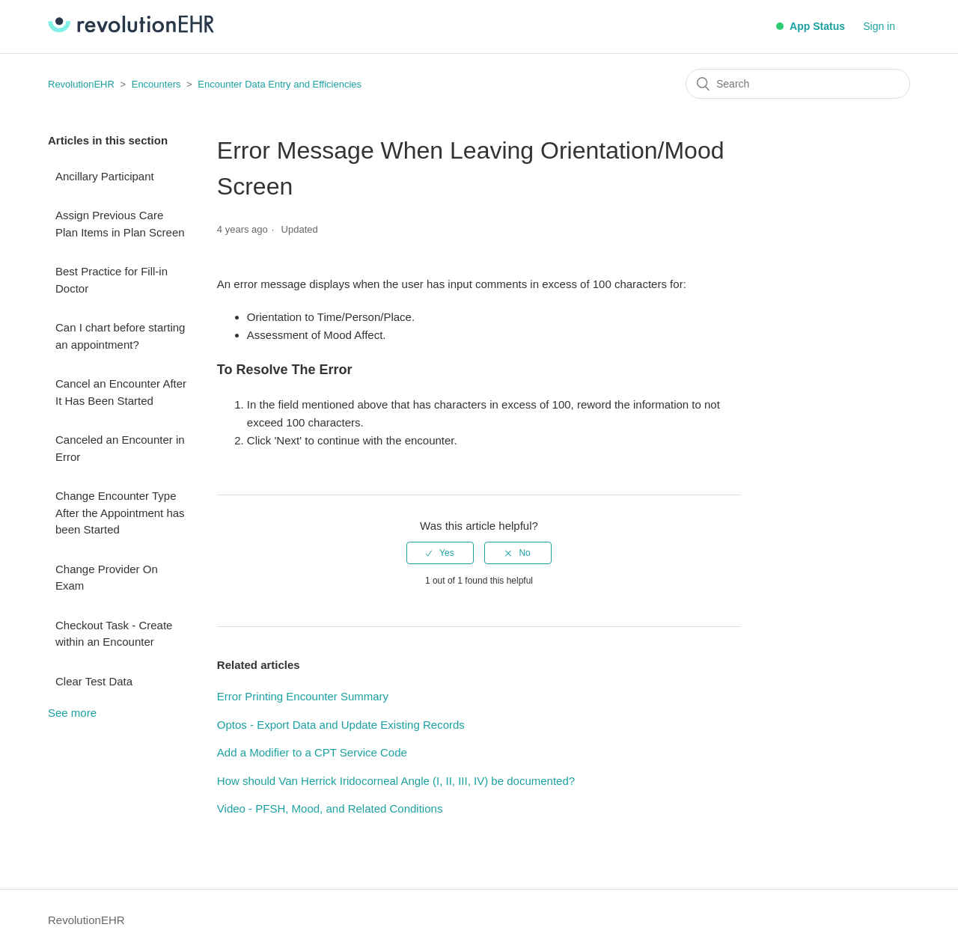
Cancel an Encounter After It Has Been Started (120, 392)
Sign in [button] (879, 26)
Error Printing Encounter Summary (302, 696)
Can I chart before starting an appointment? (120, 336)
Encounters (156, 84)
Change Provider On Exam (106, 578)
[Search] (798, 84)
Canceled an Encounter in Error (120, 448)
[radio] (440, 553)
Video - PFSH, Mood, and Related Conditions (330, 808)
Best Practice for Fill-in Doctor (111, 280)
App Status (810, 26)
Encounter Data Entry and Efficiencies (279, 84)
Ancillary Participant (104, 176)
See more (72, 712)
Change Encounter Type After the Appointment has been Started (120, 512)
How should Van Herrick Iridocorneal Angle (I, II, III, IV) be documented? (396, 780)
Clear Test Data (93, 681)
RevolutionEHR (81, 84)
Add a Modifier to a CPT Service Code (312, 752)
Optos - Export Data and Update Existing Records (341, 724)
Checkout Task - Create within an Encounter (113, 634)
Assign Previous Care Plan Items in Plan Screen (120, 224)
